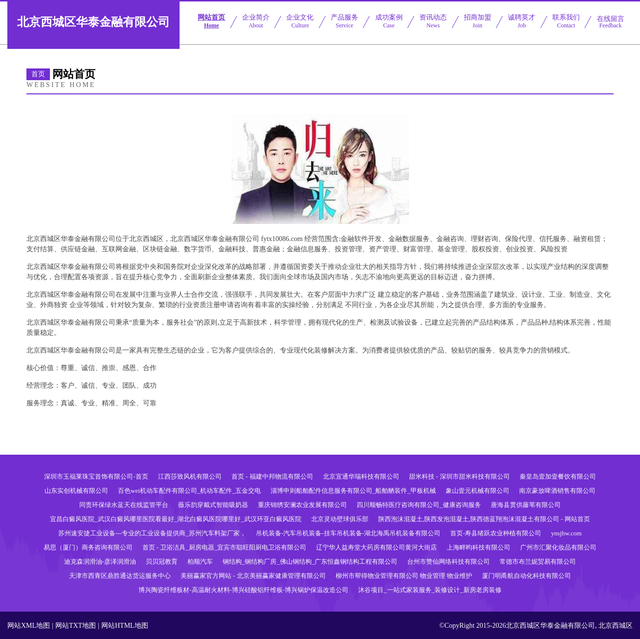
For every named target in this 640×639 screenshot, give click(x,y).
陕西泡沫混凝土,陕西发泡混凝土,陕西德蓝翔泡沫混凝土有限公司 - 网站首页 (484, 519)
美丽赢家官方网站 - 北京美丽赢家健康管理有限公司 (253, 576)
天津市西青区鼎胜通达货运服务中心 (120, 576)
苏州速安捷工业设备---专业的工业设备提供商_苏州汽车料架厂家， (152, 533)
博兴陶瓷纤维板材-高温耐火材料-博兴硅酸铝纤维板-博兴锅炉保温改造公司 (243, 590)
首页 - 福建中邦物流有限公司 (272, 476)
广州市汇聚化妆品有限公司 (558, 547)
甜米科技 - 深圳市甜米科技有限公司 (459, 476)
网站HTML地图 (124, 625)
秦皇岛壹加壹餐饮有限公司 (558, 476)
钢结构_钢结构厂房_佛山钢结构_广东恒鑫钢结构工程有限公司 (310, 561)
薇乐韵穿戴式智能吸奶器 (213, 505)
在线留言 (610, 22)
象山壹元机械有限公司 (477, 490)
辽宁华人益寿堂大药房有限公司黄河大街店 (376, 547)
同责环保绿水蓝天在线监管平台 (123, 505)
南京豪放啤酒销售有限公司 (557, 490)
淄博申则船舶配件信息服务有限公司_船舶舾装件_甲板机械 (353, 490)
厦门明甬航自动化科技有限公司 (526, 576)
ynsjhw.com (566, 533)
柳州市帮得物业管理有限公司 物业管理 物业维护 (404, 576)
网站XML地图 (28, 625)
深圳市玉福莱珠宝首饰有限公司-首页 (96, 476)
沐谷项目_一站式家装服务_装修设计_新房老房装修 (430, 590)
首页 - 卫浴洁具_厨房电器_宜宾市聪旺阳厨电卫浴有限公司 (224, 547)
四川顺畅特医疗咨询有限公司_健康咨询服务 (419, 505)
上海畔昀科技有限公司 (478, 547)
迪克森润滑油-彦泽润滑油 (100, 561)
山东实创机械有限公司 (76, 490)
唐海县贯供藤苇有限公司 (526, 505)
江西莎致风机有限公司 (190, 476)
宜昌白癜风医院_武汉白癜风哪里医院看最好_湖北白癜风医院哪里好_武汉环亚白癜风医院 (175, 519)
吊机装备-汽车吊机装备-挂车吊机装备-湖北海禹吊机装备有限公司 (348, 533)
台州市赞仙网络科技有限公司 (448, 561)
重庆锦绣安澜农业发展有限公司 (302, 505)
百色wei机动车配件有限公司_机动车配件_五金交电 (189, 490)
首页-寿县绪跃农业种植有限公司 (495, 533)
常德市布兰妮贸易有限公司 (538, 561)
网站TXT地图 (75, 625)
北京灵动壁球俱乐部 (339, 519)
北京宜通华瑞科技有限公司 (361, 476)
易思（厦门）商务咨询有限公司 (88, 547)
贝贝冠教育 (162, 561)
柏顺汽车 (200, 561)
